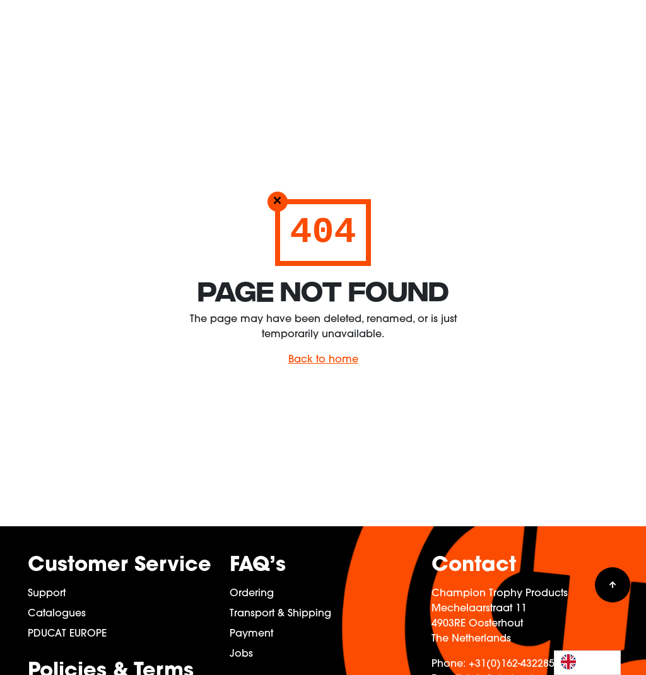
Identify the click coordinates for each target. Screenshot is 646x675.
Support (47, 594)
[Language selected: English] (587, 662)
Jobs (241, 654)
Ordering (252, 594)
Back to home (323, 360)
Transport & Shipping (280, 614)
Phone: (449, 664)
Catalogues (57, 614)
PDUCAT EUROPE (67, 634)
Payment (251, 634)
